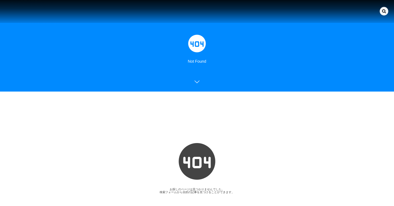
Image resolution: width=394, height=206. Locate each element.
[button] (384, 11)
